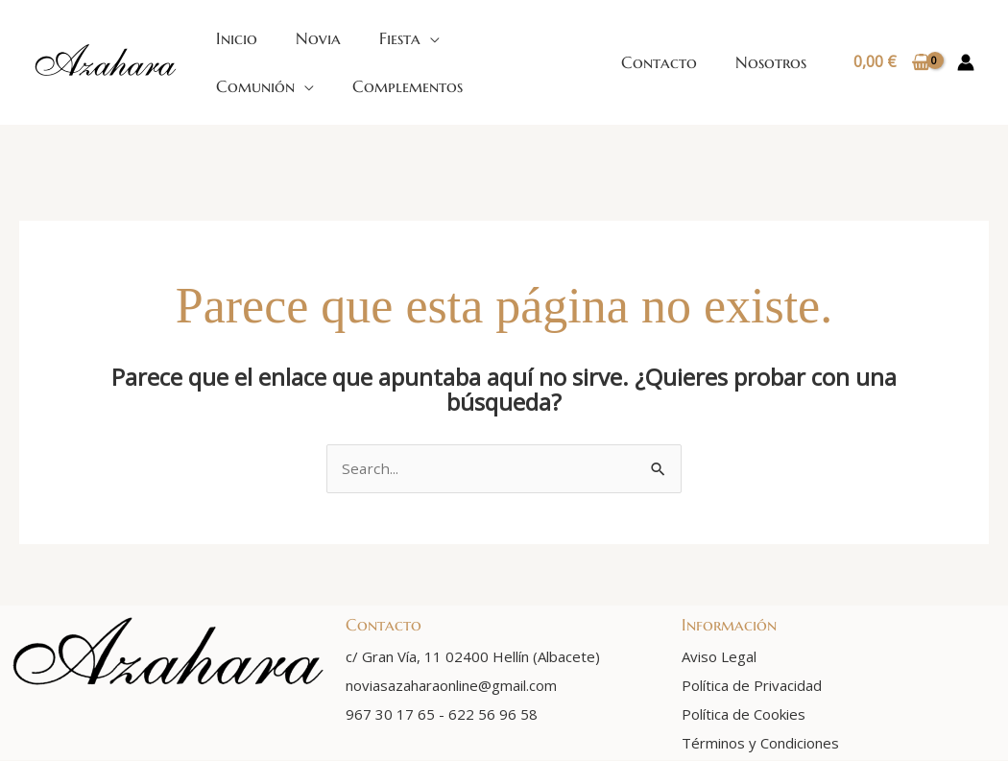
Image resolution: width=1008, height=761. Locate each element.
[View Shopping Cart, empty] (891, 62)
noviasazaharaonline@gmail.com (451, 686)
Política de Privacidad (752, 686)
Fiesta (399, 38)
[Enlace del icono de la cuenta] (965, 62)
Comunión (255, 86)
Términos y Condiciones (760, 743)
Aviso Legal (719, 657)
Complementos (407, 86)
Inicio (236, 38)
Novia (318, 38)
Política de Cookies (743, 715)
